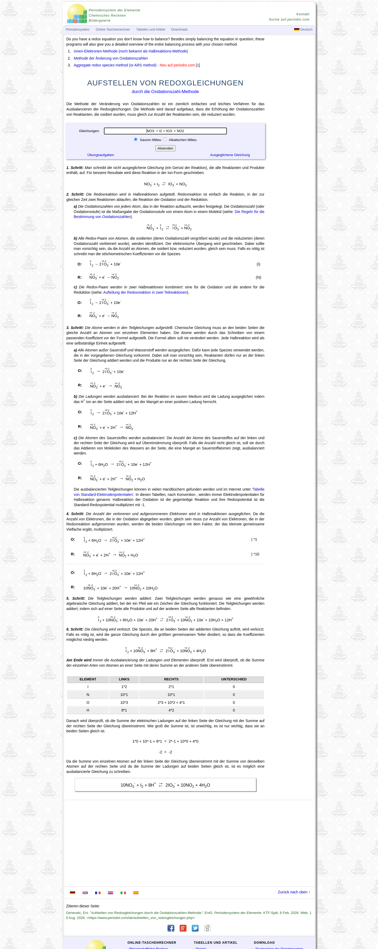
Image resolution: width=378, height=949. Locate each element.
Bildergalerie (100, 20)
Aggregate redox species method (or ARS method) (115, 65)
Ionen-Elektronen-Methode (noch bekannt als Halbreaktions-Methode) (131, 51)
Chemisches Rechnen (107, 15)
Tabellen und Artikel (150, 29)
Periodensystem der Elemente (115, 10)
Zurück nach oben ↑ (294, 892)
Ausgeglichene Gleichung (230, 155)
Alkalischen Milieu (182, 140)
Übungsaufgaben (100, 155)
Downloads (179, 29)
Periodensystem (77, 29)
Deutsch (303, 29)
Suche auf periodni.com (289, 19)
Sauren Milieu (150, 140)
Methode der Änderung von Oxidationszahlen (111, 58)
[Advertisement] (291, 182)
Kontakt (303, 14)
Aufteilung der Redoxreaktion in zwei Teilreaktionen (145, 292)
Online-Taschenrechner (113, 29)
